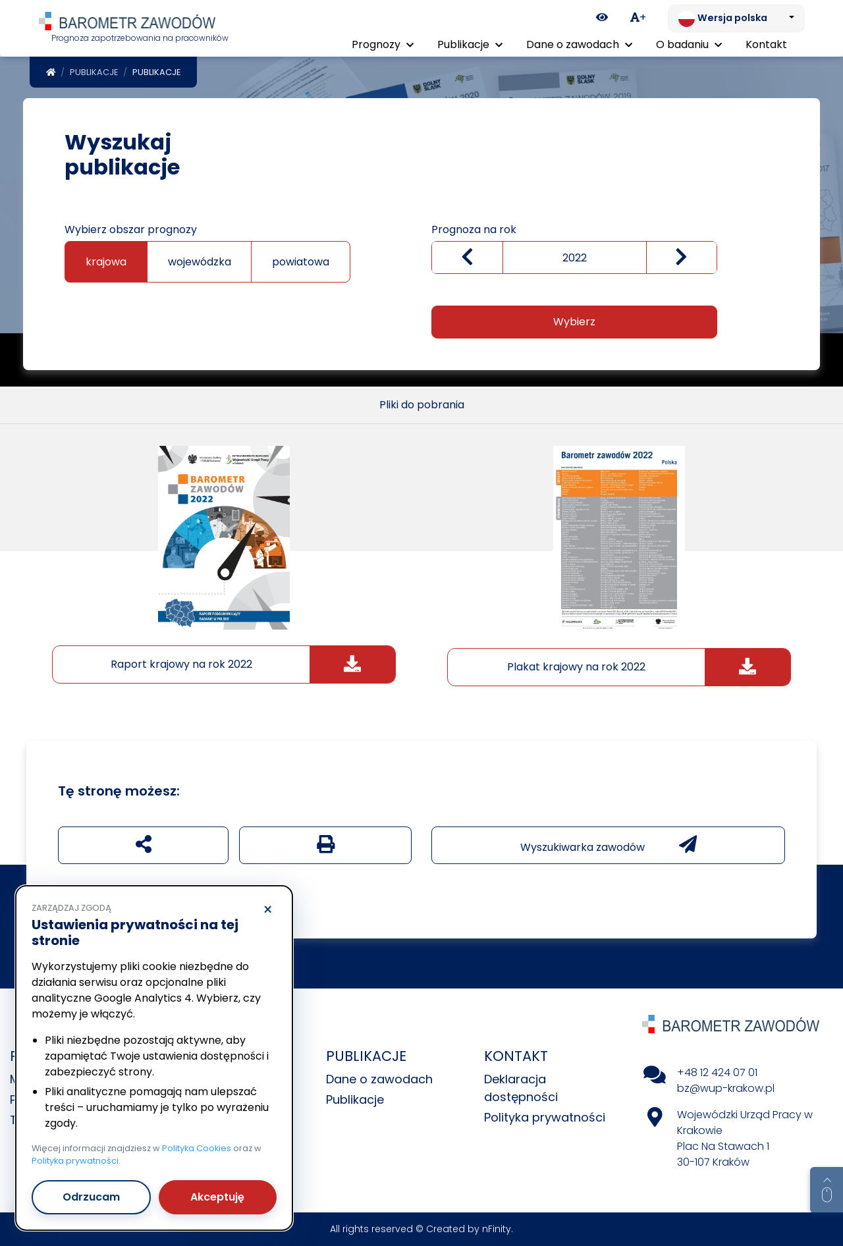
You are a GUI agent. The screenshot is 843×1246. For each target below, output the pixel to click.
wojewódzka (199, 261)
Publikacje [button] (470, 44)
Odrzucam (91, 1197)
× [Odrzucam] (268, 910)
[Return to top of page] (826, 1190)
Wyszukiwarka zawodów (608, 845)
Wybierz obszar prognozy (131, 229)
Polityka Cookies (196, 1148)
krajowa (106, 261)
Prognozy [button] (383, 44)
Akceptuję (217, 1197)
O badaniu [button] (689, 44)
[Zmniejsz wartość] (467, 258)
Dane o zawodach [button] (579, 44)
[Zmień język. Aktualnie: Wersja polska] (736, 18)
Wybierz (574, 321)
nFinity (496, 1228)
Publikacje (94, 72)
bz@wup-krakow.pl (726, 1088)
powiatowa (300, 261)
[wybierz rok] (574, 257)
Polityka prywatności (544, 1117)
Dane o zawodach (379, 1079)
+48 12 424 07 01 (717, 1072)
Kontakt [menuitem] (766, 44)
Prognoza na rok (473, 229)
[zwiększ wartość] (682, 258)
